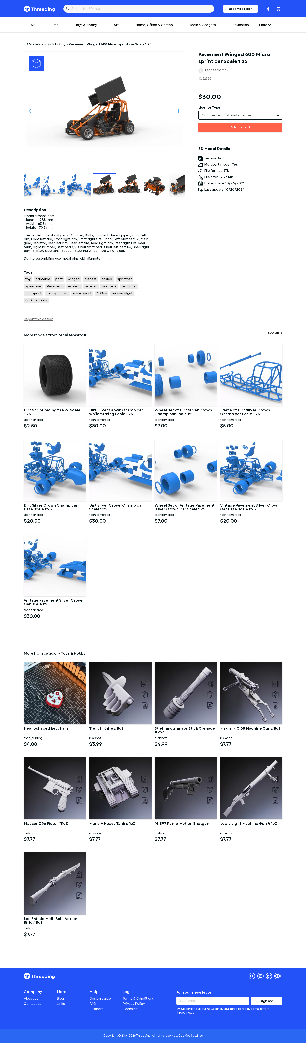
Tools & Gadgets (203, 25)
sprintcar (124, 279)
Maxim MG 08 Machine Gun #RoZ (250, 729)
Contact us (33, 1003)
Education (241, 25)
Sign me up (266, 1002)
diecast (91, 279)
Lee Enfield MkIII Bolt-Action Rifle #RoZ (50, 921)
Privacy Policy (134, 1003)
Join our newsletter (194, 992)
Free (55, 25)
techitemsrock (217, 70)
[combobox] (240, 115)
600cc (102, 293)
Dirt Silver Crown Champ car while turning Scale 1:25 (116, 412)
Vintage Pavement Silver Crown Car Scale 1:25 (53, 603)
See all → (275, 333)
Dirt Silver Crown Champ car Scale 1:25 (116, 507)
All (33, 25)
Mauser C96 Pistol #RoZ (46, 824)
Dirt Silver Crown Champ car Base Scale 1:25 (51, 507)
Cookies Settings (190, 1036)
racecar (91, 286)
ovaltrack (109, 286)
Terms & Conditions (138, 998)
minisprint (33, 293)
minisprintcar (57, 293)
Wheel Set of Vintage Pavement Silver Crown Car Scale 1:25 (185, 507)
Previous (30, 110)
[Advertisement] (240, 244)
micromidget (122, 293)
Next (179, 110)
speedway (33, 286)
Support (96, 1009)
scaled (107, 279)
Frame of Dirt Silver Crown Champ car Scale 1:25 (245, 412)
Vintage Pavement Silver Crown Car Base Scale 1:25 (250, 507)
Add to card (240, 127)
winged (74, 279)
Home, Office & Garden (154, 25)
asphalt (74, 286)
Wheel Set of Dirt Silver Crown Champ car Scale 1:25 (183, 412)
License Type (209, 107)
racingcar (129, 286)
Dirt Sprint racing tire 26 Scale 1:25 (52, 412)
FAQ (93, 1003)
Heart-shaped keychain (46, 729)
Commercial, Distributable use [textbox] (226, 115)
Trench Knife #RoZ (106, 729)
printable (42, 279)
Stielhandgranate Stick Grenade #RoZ (185, 731)
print (59, 279)
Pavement (55, 286)
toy (28, 279)
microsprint (82, 293)
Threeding (39, 9)
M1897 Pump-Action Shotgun (182, 824)
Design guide (100, 998)
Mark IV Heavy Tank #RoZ (112, 824)
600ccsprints (36, 300)
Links (61, 1003)
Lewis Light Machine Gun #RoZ (248, 824)
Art (116, 25)
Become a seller (240, 9)
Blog (60, 998)
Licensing (130, 1009)
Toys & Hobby (86, 25)
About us (31, 998)
